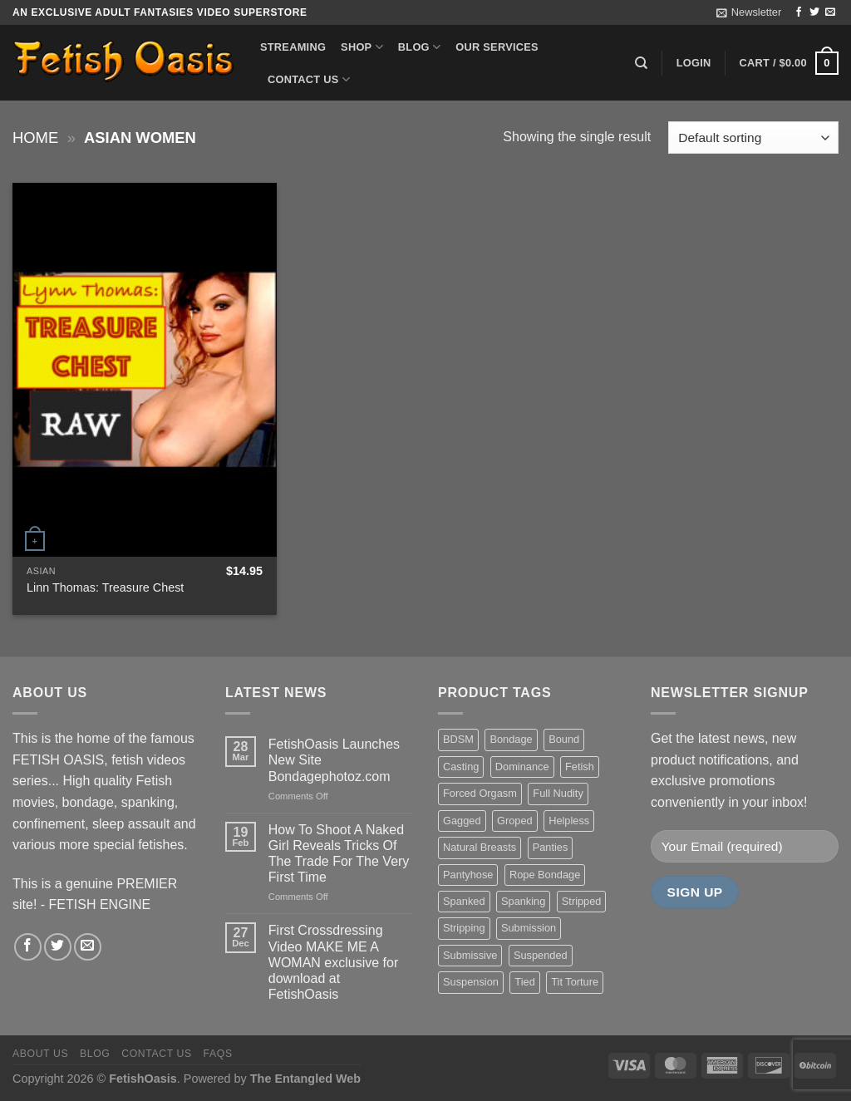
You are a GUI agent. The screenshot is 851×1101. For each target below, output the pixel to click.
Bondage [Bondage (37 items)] (510, 739)
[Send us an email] (830, 12)
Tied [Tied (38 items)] (524, 982)
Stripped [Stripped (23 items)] (582, 901)
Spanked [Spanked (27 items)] (464, 901)
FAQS (218, 1053)
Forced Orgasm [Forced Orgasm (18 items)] (480, 793)
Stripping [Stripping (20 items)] (464, 928)
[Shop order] (753, 137)
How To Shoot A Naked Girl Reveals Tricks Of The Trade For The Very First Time (339, 854)
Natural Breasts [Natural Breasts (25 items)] (479, 847)
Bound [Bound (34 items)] (563, 739)
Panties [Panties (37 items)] (550, 847)
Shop (362, 47)
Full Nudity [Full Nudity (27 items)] (558, 793)
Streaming (293, 47)
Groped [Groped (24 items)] (515, 820)
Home (35, 137)
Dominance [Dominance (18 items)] (522, 766)
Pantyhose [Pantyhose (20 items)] (468, 874)
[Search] (641, 63)
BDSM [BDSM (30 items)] (458, 739)
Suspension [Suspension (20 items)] (471, 982)
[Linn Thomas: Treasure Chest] (144, 370)
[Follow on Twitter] (814, 12)
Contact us (309, 79)
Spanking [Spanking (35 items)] (523, 901)
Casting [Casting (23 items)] (461, 766)
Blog (419, 47)
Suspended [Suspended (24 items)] (541, 955)
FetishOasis (143, 1078)
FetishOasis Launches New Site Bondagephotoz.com (334, 760)
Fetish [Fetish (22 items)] (579, 766)
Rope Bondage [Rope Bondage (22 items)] (544, 874)
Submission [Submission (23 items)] (528, 928)
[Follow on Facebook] (799, 12)
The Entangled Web (305, 1078)
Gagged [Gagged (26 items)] (462, 820)
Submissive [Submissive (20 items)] (470, 955)
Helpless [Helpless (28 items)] (568, 820)
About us (40, 1053)
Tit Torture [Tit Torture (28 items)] (574, 982)
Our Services (497, 47)
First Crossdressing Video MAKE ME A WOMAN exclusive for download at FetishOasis (333, 962)
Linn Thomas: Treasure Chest (105, 587)
